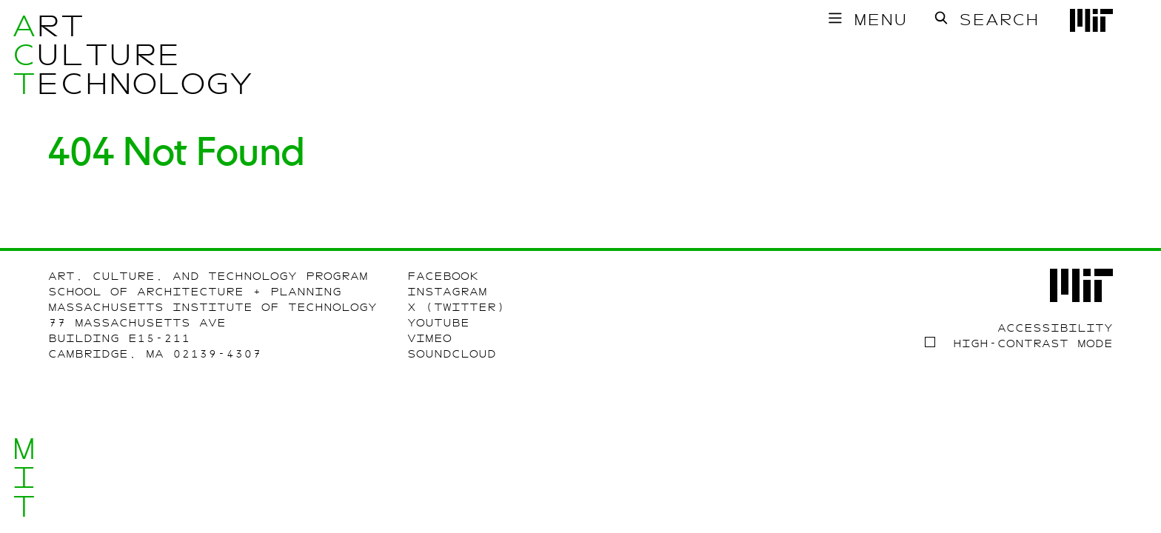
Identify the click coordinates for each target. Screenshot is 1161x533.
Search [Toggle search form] (999, 19)
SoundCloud (451, 354)
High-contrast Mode (1033, 343)
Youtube (438, 323)
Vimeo (429, 338)
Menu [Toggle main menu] (880, 19)
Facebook (442, 276)
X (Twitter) (456, 307)
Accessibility (1055, 328)
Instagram (447, 292)
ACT (24, 55)
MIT (24, 478)
